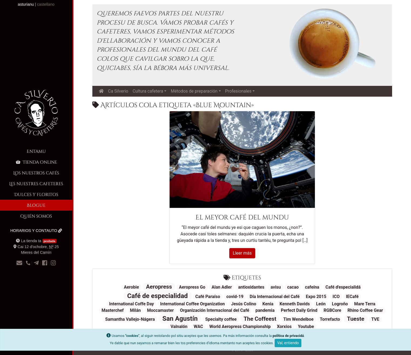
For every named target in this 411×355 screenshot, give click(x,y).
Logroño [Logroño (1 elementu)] (340, 303)
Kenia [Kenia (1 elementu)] (267, 303)
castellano (46, 4)
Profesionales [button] (238, 91)
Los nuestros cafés (36, 172)
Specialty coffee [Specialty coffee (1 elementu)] (221, 319)
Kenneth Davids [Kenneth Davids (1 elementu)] (294, 303)
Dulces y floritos (36, 194)
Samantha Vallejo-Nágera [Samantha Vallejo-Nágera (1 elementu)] (130, 319)
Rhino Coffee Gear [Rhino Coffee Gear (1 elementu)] (365, 310)
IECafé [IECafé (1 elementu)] (352, 296)
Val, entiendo (288, 343)
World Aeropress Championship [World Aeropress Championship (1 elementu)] (240, 326)
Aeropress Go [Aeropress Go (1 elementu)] (192, 287)
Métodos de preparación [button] (194, 91)
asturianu (26, 4)
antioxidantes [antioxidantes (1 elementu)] (251, 287)
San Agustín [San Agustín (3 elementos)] (180, 318)
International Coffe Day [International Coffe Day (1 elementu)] (131, 303)
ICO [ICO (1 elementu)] (336, 296)
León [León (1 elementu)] (320, 303)
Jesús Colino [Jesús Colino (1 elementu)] (243, 303)
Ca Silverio (118, 91)
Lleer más (242, 253)
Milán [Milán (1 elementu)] (135, 310)
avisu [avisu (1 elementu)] (276, 287)
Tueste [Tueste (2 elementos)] (355, 319)
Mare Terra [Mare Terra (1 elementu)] (364, 303)
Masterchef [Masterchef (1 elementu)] (113, 310)
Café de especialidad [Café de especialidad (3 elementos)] (157, 296)
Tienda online (36, 161)
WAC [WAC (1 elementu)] (198, 326)
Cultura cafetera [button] (148, 91)
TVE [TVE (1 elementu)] (375, 319)
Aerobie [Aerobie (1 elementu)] (131, 287)
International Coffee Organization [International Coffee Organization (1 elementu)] (192, 303)
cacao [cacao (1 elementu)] (293, 287)
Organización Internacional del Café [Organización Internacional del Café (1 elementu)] (214, 310)
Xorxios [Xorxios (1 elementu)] (284, 326)
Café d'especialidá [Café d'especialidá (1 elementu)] (343, 287)
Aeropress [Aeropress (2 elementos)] (159, 286)
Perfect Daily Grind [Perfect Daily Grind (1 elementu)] (299, 310)
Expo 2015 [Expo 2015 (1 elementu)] (316, 296)
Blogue (36, 205)
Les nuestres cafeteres (36, 183)
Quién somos (36, 215)
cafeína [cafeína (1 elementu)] (312, 287)
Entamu (36, 151)
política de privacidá (288, 336)
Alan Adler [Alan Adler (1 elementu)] (222, 287)
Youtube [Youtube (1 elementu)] (306, 326)
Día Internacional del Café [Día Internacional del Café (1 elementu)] (275, 296)
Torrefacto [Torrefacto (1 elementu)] (330, 319)
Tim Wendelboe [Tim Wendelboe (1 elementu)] (298, 319)
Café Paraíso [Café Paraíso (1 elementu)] (207, 296)
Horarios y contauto (36, 230)
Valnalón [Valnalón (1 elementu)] (178, 326)
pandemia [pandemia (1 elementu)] (265, 310)
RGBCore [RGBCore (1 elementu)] (332, 310)
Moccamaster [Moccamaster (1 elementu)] (160, 310)
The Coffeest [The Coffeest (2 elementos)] (260, 319)
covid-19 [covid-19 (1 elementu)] (234, 296)
